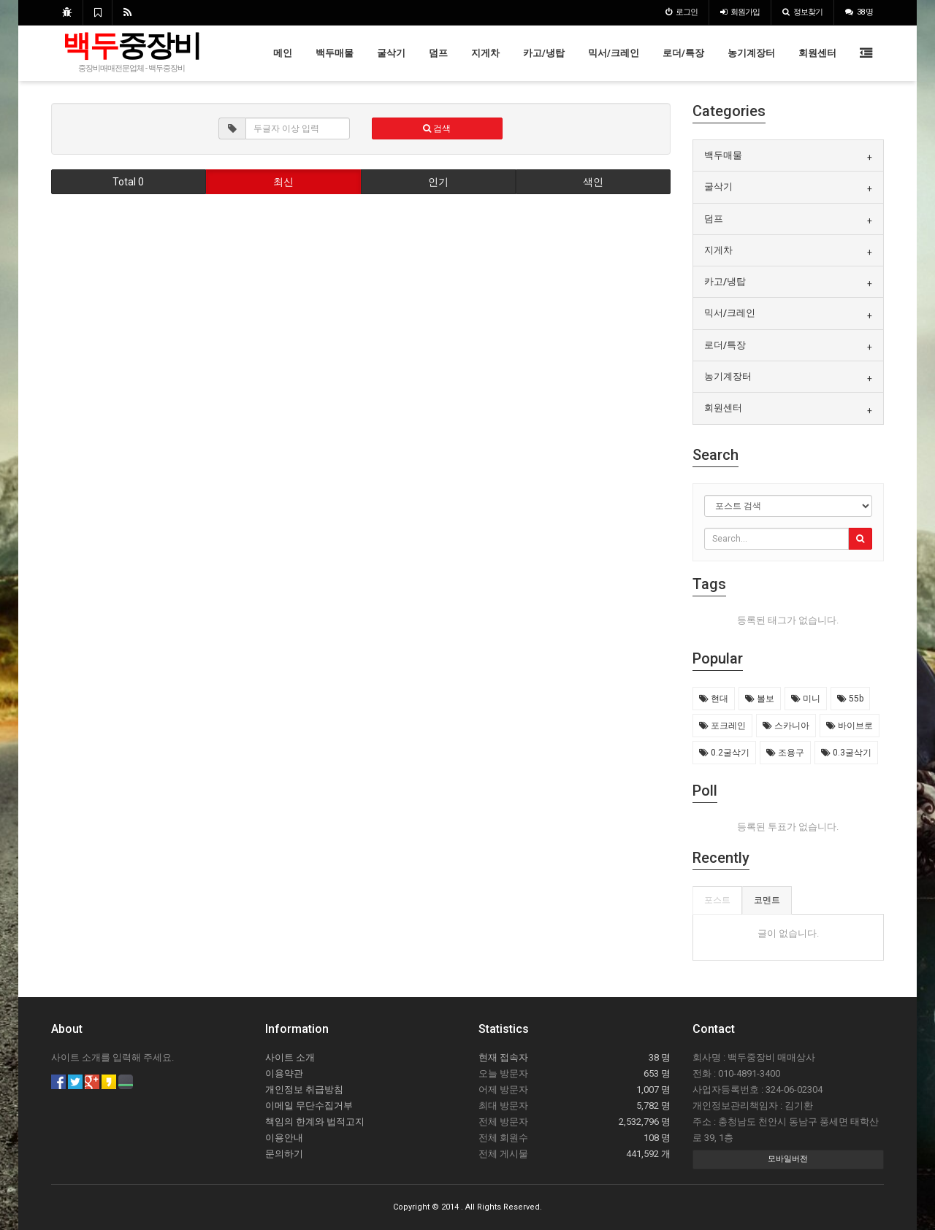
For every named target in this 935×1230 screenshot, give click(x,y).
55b (850, 698)
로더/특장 (683, 52)
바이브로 (849, 725)
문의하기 (284, 1153)
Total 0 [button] (128, 182)
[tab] (788, 155)
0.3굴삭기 (846, 752)
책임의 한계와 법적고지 (315, 1121)
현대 (713, 698)
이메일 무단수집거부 (309, 1105)
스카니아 (786, 725)
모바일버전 (788, 1159)
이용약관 (284, 1073)
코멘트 (767, 900)
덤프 (438, 52)
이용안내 (284, 1137)
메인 (282, 52)
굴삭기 (391, 52)
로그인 (681, 12)
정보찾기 (802, 12)
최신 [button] (283, 182)
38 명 (859, 12)
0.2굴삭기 (724, 752)
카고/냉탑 (544, 52)
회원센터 (817, 52)
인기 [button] (438, 182)
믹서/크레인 (613, 52)
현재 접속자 (503, 1057)
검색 (437, 128)
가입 (740, 12)
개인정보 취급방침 (304, 1089)
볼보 (759, 698)
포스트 (717, 900)
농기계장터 (751, 52)
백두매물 (335, 52)
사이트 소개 (290, 1057)
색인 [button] (593, 182)
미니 (805, 698)
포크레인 (722, 725)
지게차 (485, 52)
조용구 (785, 752)
